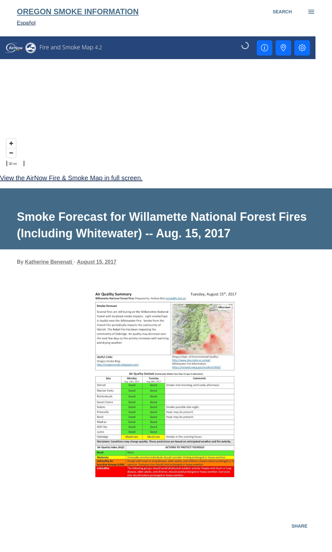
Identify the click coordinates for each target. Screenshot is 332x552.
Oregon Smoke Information (78, 11)
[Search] (282, 12)
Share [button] (299, 526)
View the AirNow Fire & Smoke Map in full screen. (71, 178)
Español (26, 23)
